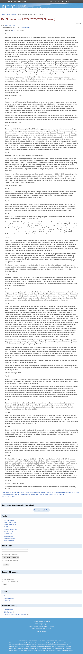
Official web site (9, 610)
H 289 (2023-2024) (10, 25)
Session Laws (8, 534)
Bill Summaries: (11, 14)
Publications (72, 1)
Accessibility (43, 631)
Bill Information (9, 612)
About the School (50, 1)
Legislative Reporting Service (42, 8)
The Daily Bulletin (9, 520)
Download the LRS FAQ (41, 510)
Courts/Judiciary (30, 492)
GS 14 (4, 496)
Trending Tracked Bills (10, 529)
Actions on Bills (8, 531)
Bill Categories (8, 536)
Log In (37, 631)
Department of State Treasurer (55, 494)
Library (65, 1)
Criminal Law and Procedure (54, 492)
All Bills (6, 527)
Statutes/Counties (9, 538)
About (5, 596)
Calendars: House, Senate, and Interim (16, 614)
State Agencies (25, 494)
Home (3, 14)
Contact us (7, 600)
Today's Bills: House (10, 522)
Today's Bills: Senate (10, 525)
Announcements (9, 541)
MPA (68, 1)
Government (67, 492)
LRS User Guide (9, 598)
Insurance (21, 492)
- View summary (24, 27)
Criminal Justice (40, 492)
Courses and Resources (58, 1)
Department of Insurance (38, 494)
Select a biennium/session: (10, 554)
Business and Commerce (10, 492)
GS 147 (14, 496)
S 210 (14, 31)
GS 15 (9, 496)
